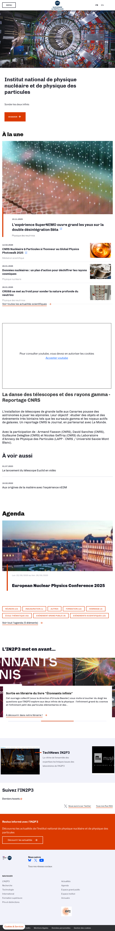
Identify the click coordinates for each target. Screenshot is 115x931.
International (8, 894)
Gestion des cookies (82, 928)
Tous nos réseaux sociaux (40, 866)
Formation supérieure (12, 898)
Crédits (27, 928)
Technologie (8, 889)
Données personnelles (61, 928)
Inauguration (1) (34, 609)
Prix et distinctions (10, 902)
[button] (14, 926)
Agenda (65, 885)
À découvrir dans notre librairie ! (24, 715)
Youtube (41, 860)
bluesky (29, 860)
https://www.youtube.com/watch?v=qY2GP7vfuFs (57, 485)
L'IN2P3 (6, 881)
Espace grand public (70, 889)
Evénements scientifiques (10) (89, 615)
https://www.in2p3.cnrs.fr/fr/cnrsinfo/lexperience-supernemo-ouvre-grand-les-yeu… (57, 189)
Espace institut (68, 894)
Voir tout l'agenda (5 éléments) (20, 622)
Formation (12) (74, 609)
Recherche (7, 885)
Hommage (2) (95, 609)
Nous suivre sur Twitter (79, 806)
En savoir (12, 117)
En (102, 5)
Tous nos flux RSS (104, 806)
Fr (97, 5)
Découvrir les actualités (20, 840)
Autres (54, 609)
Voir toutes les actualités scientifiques (24, 303)
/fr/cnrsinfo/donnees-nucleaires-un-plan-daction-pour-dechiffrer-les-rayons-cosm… (57, 272)
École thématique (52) (17, 615)
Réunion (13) (11, 609)
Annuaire (65, 898)
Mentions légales (41, 928)
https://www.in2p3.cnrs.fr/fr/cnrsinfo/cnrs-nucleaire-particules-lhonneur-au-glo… (57, 252)
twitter (35, 860)
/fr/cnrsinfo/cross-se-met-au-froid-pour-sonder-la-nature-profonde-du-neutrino (57, 293)
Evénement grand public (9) (51, 615)
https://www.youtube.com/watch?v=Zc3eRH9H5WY (57, 468)
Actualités (66, 881)
